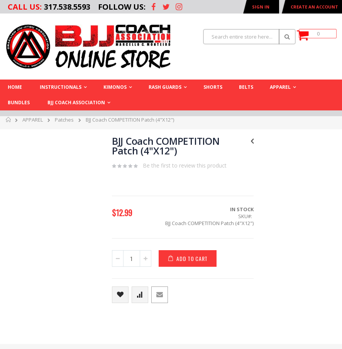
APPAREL (32, 119)
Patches (64, 119)
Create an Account (314, 7)
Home (9, 120)
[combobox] (249, 36)
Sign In (260, 7)
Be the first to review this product (185, 165)
